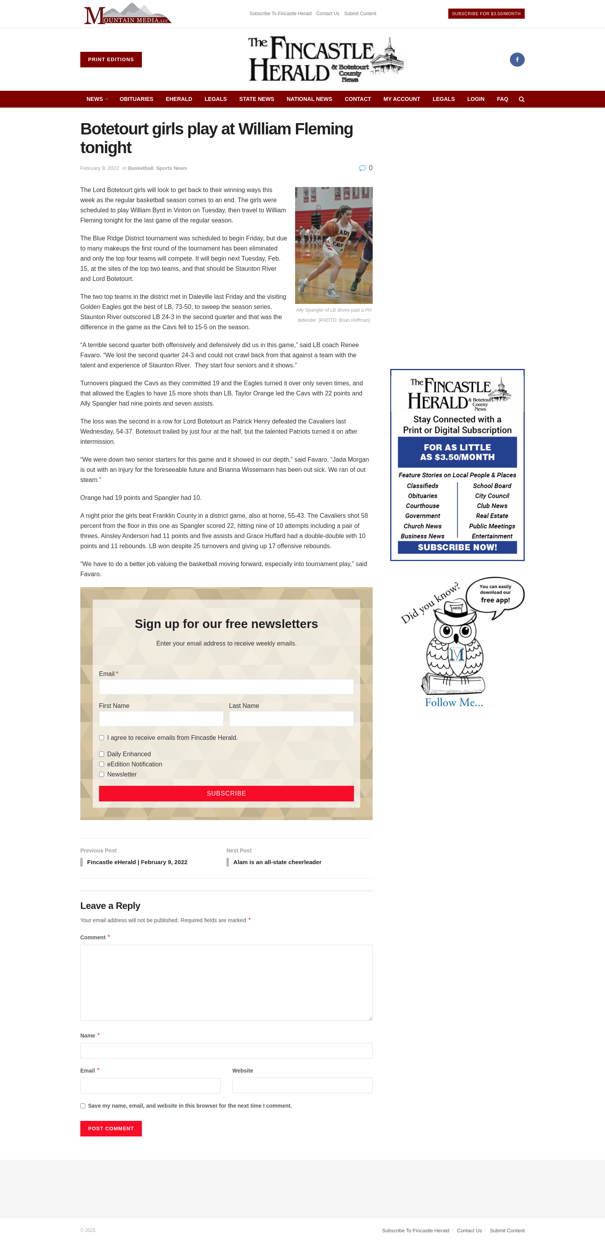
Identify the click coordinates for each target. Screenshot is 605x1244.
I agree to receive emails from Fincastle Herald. (172, 737)
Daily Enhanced (129, 754)
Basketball (140, 168)
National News (310, 99)
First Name (114, 705)
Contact (358, 99)
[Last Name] (291, 719)
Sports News (171, 168)
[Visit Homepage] (326, 60)
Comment (95, 938)
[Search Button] (522, 99)
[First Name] (161, 719)
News (95, 99)
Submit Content (360, 13)
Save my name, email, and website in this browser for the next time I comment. (190, 1107)
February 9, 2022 (99, 168)
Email (107, 674)
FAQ (502, 99)
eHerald (179, 99)
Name (90, 1036)
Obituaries (136, 99)
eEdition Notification (134, 764)
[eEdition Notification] (101, 764)
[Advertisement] (457, 174)
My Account (402, 99)
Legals (216, 99)
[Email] (226, 687)
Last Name (244, 705)
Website (242, 1072)
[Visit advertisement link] (129, 14)
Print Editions (111, 59)
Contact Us (327, 13)
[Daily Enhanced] (101, 754)
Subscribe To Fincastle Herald (280, 13)
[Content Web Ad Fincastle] (457, 464)
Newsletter (122, 774)
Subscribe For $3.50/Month (486, 13)
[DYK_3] (457, 643)
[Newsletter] (101, 774)
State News (256, 99)
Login (476, 99)
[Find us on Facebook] (517, 60)
